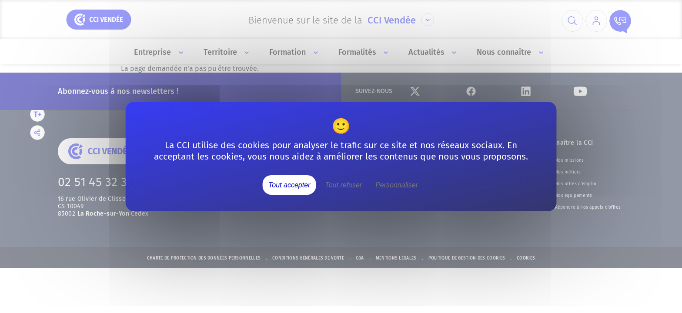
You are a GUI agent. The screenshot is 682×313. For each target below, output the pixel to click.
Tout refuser (343, 185)
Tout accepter (289, 185)
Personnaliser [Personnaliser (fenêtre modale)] (396, 185)
